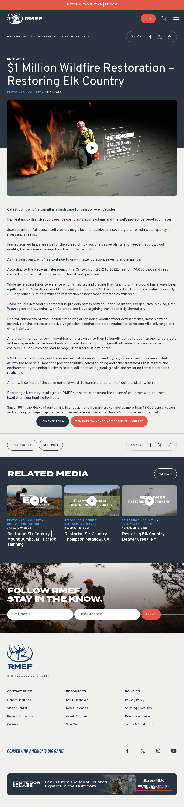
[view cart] (164, 19)
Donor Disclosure (137, 716)
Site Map (72, 725)
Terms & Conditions (139, 725)
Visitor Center (17, 708)
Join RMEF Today (53, 421)
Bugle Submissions (20, 716)
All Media (166, 474)
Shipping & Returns (138, 708)
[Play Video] (92, 148)
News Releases (77, 708)
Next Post (50, 445)
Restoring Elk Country (24, 92)
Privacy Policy (134, 700)
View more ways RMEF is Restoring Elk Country (109, 421)
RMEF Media (22, 36)
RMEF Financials (77, 700)
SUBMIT (151, 614)
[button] (150, 37)
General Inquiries (19, 700)
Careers (13, 725)
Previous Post (22, 445)
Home (10, 36)
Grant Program (76, 716)
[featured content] (92, 784)
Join (148, 18)
